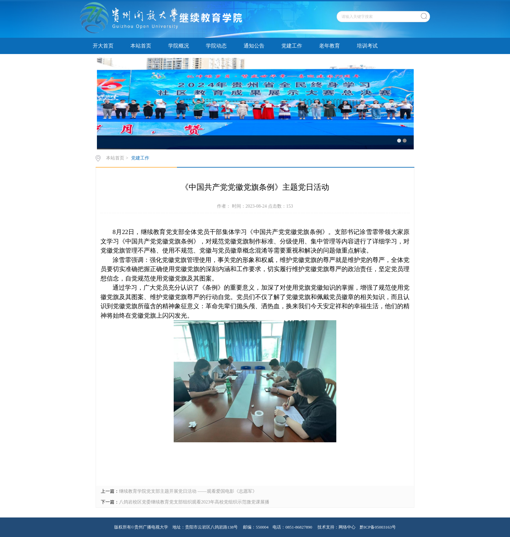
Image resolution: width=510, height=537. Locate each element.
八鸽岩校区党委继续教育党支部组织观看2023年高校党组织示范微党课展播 (194, 502)
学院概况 (178, 45)
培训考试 (367, 45)
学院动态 (216, 45)
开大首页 (103, 45)
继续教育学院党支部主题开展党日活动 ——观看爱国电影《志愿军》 (188, 491)
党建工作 (291, 45)
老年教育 (329, 45)
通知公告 (254, 45)
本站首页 (140, 45)
